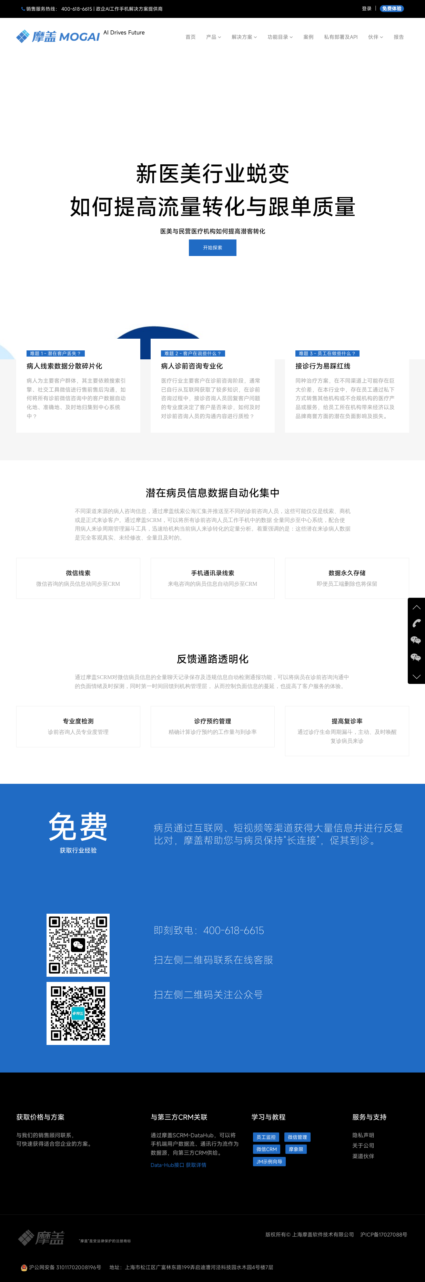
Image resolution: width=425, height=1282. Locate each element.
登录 (367, 8)
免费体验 (392, 8)
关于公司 (363, 1145)
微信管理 (297, 1137)
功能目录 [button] (280, 36)
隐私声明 (363, 1135)
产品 (213, 36)
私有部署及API (341, 36)
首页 (190, 36)
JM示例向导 (269, 1161)
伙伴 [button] (375, 36)
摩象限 (296, 1149)
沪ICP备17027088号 (383, 1234)
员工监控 (266, 1137)
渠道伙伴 (363, 1156)
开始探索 (212, 247)
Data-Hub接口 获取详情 (178, 1164)
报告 (399, 36)
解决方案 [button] (244, 36)
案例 (308, 36)
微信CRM (266, 1149)
